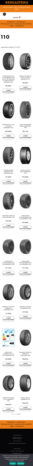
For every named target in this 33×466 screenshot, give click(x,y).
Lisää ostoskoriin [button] (8, 91)
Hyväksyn (12, 463)
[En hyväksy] (30, 460)
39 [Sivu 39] (20, 414)
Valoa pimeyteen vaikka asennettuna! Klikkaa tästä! (16, 8)
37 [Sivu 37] (17, 414)
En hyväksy (21, 463)
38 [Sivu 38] (18, 414)
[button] (4, 14)
